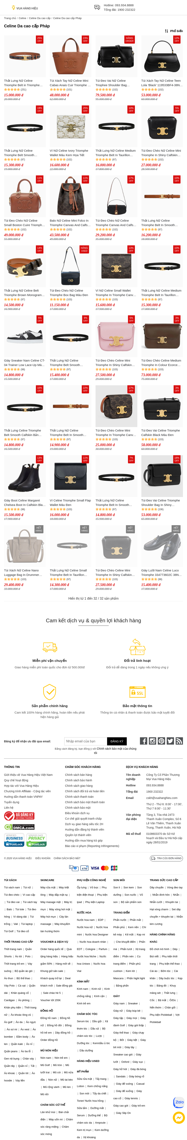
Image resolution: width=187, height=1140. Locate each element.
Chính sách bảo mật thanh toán (85, 802)
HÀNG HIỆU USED (88, 1061)
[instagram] (152, 741)
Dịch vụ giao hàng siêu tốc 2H (84, 824)
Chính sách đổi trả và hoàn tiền (84, 791)
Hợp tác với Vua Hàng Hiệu (21, 785)
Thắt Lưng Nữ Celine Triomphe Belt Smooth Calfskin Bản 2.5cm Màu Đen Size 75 (69, 363)
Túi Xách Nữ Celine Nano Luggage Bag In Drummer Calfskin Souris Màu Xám (21, 573)
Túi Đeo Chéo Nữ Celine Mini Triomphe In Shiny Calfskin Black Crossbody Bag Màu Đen (161, 153)
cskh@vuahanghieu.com (161, 798)
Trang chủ (10, 18)
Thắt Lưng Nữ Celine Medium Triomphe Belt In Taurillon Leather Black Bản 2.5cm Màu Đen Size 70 (116, 153)
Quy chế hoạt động (16, 780)
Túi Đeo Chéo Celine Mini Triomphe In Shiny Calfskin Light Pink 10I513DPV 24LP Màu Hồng (114, 363)
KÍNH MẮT (83, 981)
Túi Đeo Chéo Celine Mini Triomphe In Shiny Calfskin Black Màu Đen (114, 573)
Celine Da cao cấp (40, 18)
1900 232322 (126, 9)
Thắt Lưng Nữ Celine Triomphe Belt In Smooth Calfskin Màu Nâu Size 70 (67, 433)
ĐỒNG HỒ (47, 1010)
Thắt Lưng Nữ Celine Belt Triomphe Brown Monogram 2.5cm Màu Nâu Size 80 (23, 293)
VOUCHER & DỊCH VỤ (54, 941)
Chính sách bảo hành (78, 780)
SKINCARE (47, 880)
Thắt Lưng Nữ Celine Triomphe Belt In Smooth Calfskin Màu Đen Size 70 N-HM (115, 503)
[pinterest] (161, 741)
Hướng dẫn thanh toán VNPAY (23, 796)
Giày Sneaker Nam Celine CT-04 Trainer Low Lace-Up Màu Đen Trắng (24, 363)
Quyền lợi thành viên (78, 835)
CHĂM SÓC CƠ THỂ (53, 1104)
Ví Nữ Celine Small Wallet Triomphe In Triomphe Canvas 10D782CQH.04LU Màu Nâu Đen (116, 293)
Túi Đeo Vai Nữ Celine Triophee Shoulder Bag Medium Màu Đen (111, 83)
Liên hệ (8, 807)
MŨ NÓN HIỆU (49, 1050)
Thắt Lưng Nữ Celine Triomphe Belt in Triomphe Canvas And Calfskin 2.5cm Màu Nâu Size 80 (22, 83)
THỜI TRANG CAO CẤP (18, 941)
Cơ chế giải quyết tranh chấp (83, 818)
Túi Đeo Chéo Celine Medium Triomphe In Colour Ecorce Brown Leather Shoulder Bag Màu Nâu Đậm (161, 363)
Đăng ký (117, 741)
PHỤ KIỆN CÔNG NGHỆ (91, 880)
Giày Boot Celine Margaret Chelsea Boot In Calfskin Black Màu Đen (25, 503)
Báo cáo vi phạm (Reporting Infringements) (92, 846)
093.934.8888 (124, 5)
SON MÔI (119, 880)
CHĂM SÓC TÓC (87, 1013)
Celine (22, 18)
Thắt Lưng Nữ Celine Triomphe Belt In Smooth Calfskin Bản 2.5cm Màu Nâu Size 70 (161, 223)
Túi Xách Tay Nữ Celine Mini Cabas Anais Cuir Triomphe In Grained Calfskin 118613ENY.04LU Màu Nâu (70, 83)
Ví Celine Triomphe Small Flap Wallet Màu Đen (70, 503)
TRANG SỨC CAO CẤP (164, 880)
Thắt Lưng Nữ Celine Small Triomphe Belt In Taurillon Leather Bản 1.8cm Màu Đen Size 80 (69, 573)
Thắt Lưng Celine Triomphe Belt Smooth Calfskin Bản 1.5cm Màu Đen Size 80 (22, 433)
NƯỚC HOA (84, 912)
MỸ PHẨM (83, 1071)
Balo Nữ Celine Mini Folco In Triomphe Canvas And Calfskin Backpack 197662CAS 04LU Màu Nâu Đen (70, 223)
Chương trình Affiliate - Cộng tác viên (27, 791)
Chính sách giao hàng (79, 785)
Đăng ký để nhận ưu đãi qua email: (27, 741)
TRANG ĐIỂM (121, 912)
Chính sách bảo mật (78, 807)
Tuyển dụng (11, 802)
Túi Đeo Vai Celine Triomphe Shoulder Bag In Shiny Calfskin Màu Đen (160, 503)
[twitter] (170, 741)
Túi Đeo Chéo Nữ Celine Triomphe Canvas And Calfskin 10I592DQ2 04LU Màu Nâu (116, 223)
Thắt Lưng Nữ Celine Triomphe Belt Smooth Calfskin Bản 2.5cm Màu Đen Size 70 (23, 153)
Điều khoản (43, 858)
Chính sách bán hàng (78, 774)
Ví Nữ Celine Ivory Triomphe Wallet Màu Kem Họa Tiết (69, 153)
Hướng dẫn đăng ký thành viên (84, 829)
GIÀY (116, 996)
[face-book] (143, 741)
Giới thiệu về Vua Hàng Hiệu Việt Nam (28, 774)
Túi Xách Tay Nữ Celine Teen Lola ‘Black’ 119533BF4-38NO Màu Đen (161, 83)
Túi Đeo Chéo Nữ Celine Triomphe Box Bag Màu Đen (69, 293)
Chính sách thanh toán (79, 796)
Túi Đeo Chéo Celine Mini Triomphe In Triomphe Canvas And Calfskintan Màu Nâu (116, 433)
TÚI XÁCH (10, 880)
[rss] (179, 741)
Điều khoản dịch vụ (77, 813)
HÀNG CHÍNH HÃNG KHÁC (162, 938)
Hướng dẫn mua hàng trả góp (84, 840)
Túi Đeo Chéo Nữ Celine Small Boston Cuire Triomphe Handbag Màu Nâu (24, 223)
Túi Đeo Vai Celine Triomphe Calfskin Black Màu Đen (160, 433)
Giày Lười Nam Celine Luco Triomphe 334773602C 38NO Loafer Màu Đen (161, 573)
